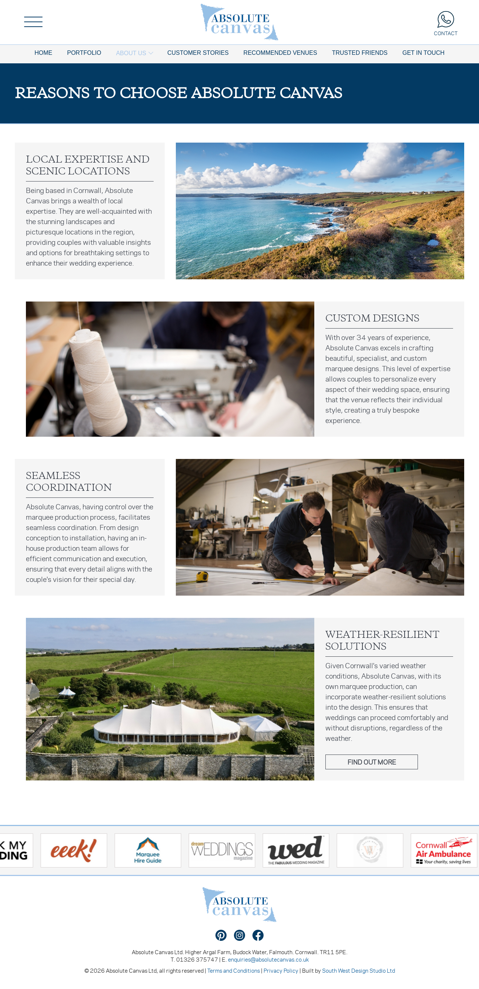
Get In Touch (423, 53)
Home (43, 53)
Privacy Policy (281, 970)
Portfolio (84, 53)
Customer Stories (198, 53)
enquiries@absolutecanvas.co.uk (268, 959)
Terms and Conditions (233, 970)
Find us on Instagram (239, 935)
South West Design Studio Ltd (358, 970)
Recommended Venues (280, 53)
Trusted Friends (360, 53)
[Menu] (33, 22)
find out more (372, 762)
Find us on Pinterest (221, 935)
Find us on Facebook (258, 935)
